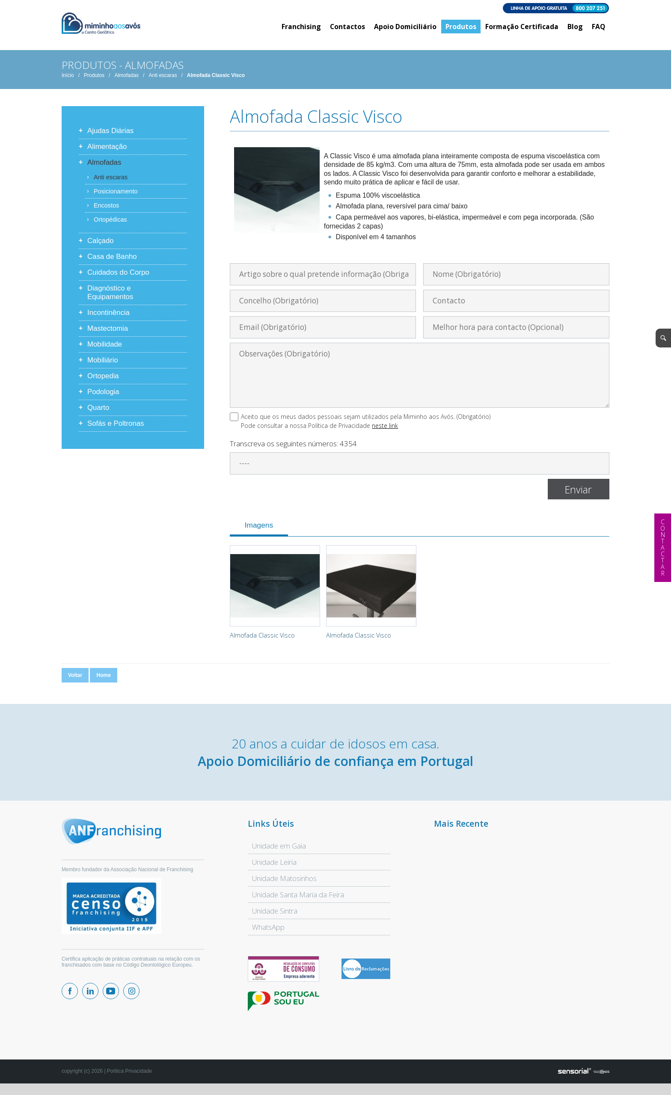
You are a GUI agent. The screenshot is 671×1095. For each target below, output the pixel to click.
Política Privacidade (129, 1077)
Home (103, 681)
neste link (385, 431)
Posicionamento (115, 196)
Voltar (75, 681)
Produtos (94, 81)
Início (68, 81)
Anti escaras (162, 81)
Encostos (106, 211)
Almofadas (126, 81)
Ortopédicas (110, 225)
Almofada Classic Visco (216, 81)
